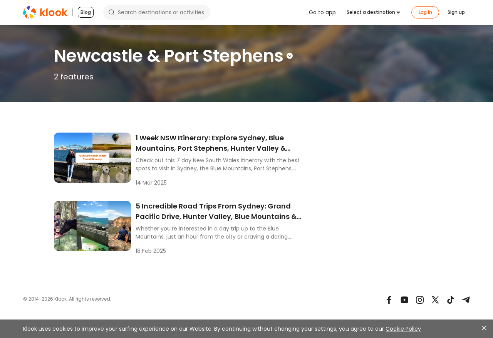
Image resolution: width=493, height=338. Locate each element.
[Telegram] (466, 300)
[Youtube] (404, 300)
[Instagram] (420, 300)
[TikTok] (450, 300)
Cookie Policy (403, 328)
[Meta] (389, 300)
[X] (435, 300)
